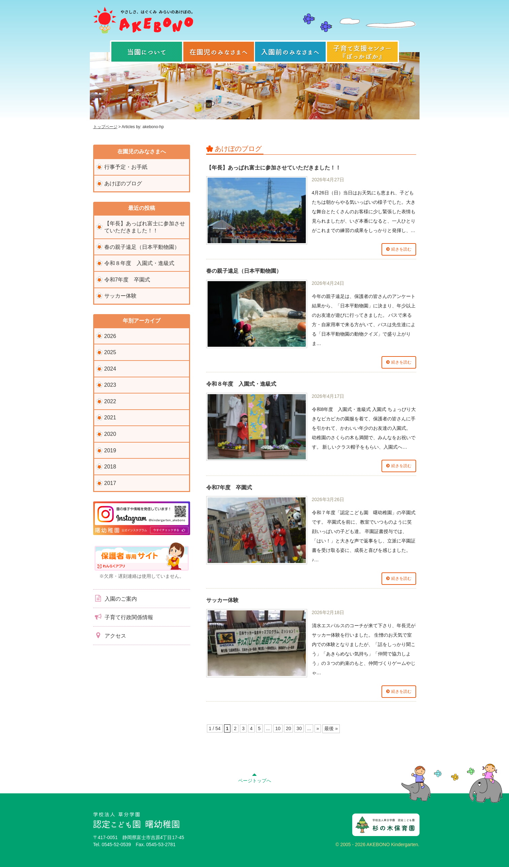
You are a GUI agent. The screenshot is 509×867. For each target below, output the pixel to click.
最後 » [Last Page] (331, 728)
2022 (110, 401)
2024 (110, 369)
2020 (110, 434)
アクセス (109, 635)
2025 (110, 352)
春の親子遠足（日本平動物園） (244, 271)
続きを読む (401, 249)
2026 (110, 336)
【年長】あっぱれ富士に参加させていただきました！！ (273, 168)
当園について (146, 52)
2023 (110, 385)
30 (299, 728)
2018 (110, 466)
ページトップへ (254, 776)
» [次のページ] (318, 728)
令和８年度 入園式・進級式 (241, 384)
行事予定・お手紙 (125, 167)
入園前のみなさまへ (290, 52)
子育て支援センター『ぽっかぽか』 (362, 52)
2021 (110, 417)
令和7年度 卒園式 (229, 487)
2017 (110, 483)
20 (288, 728)
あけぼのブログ (123, 183)
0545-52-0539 (116, 844)
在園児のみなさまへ (218, 52)
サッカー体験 (222, 600)
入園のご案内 (115, 598)
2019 (110, 450)
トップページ (105, 126)
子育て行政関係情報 (123, 616)
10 (278, 728)
